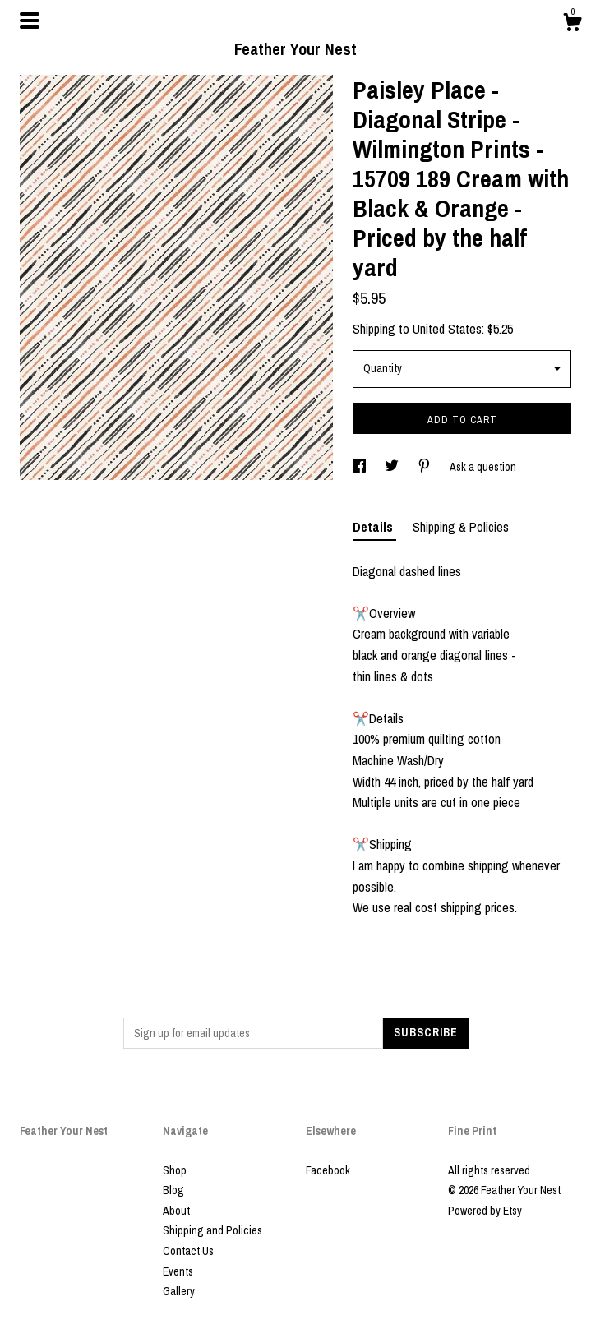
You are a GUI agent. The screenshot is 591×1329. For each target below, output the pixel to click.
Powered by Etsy (485, 1210)
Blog (173, 1190)
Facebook (328, 1170)
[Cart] (572, 24)
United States (447, 329)
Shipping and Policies (212, 1230)
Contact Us (188, 1251)
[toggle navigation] (29, 20)
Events (178, 1271)
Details (374, 527)
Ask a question (483, 466)
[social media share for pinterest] (425, 466)
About (176, 1210)
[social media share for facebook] (360, 466)
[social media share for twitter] (393, 466)
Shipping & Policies (461, 527)
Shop (175, 1170)
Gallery (179, 1291)
